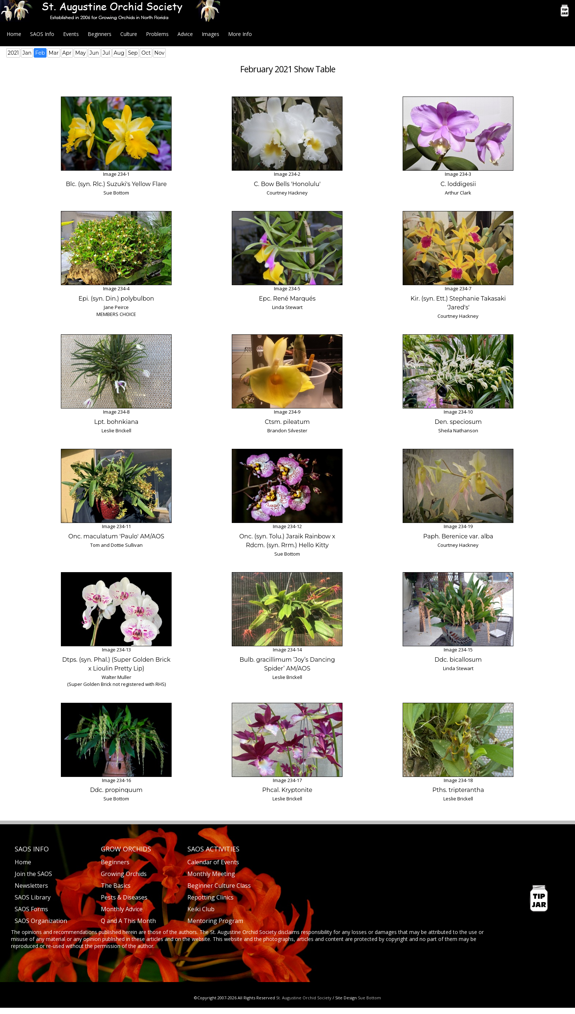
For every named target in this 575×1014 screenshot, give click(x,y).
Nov (159, 53)
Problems (157, 33)
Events (71, 33)
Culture (128, 33)
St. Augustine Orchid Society (304, 997)
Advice (185, 33)
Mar (54, 53)
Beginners (99, 33)
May (80, 53)
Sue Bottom (369, 997)
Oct (145, 53)
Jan (27, 53)
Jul (106, 53)
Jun (94, 53)
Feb (40, 53)
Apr (67, 53)
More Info (240, 33)
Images (210, 33)
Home (14, 33)
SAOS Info (42, 33)
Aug (119, 53)
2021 (13, 53)
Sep (133, 53)
